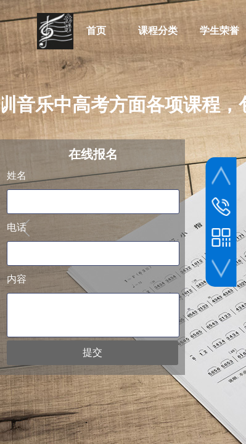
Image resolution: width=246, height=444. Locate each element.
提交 (92, 352)
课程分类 (158, 30)
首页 (96, 30)
